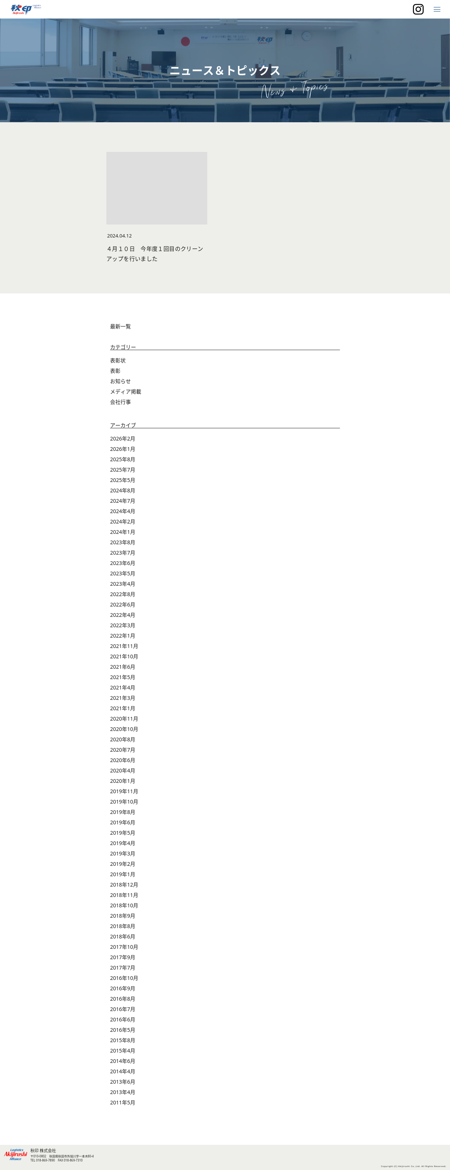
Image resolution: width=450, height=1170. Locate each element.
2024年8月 (122, 490)
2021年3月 (122, 697)
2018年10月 (124, 905)
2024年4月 (122, 511)
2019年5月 (122, 832)
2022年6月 (122, 604)
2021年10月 (124, 656)
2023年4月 (122, 583)
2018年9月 (122, 915)
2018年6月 (122, 936)
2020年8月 (122, 739)
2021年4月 (122, 687)
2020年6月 (122, 760)
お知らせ (120, 381)
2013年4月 (122, 1092)
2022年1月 (122, 635)
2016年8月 (122, 998)
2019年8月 (122, 811)
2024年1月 (122, 531)
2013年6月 (122, 1081)
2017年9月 (122, 957)
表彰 (115, 370)
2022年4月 (122, 614)
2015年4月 (122, 1050)
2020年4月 (122, 770)
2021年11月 (124, 645)
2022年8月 (122, 594)
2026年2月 (122, 438)
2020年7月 (122, 749)
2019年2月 (122, 863)
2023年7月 (122, 552)
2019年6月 (122, 822)
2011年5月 (122, 1102)
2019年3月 (122, 853)
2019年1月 (122, 874)
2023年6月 (122, 562)
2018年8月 (122, 926)
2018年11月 (124, 894)
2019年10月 (124, 801)
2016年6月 (122, 1019)
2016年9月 (122, 988)
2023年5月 (122, 573)
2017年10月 (124, 946)
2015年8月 (122, 1040)
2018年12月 (124, 884)
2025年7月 (122, 469)
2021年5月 (122, 677)
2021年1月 (122, 708)
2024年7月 (122, 500)
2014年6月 (122, 1060)
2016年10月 (124, 977)
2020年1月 (122, 780)
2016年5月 (122, 1029)
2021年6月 (122, 666)
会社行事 (120, 401)
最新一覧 (120, 326)
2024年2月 (122, 521)
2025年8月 (122, 459)
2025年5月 (122, 479)
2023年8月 (122, 542)
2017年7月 (122, 967)
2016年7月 (122, 1009)
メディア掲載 (125, 391)
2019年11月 (124, 791)
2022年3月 (122, 625)
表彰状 (118, 360)
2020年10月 (124, 728)
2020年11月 (124, 718)
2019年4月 (122, 843)
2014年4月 (122, 1071)
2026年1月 (122, 448)
